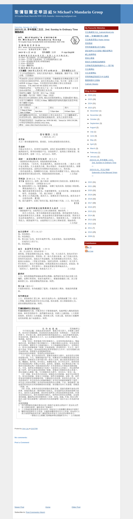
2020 (90, 190)
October (93, 119)
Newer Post (19, 507)
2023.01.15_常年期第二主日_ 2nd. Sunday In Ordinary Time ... (103, 163)
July (92, 132)
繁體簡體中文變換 (92, 80)
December (94, 111)
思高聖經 (88, 43)
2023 (90, 108)
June (92, 136)
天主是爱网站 (90, 73)
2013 (90, 220)
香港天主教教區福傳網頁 (95, 62)
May (92, 140)
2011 (90, 228)
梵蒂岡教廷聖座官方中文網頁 (97, 77)
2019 (90, 195)
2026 (90, 95)
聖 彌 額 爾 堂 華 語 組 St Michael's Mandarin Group (59, 12)
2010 (90, 232)
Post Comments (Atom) (35, 512)
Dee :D (88, 247)
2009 (90, 236)
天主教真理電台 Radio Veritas (97, 40)
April (92, 144)
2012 (90, 224)
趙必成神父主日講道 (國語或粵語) (99, 51)
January (93, 157)
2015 (90, 211)
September (95, 123)
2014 (90, 215)
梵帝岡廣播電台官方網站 (95, 47)
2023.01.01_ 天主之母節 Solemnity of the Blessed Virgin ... (103, 172)
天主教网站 (89, 69)
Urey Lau (89, 251)
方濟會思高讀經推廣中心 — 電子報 (99, 65)
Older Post (76, 507)
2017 (90, 203)
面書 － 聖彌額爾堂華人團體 (96, 36)
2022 (90, 182)
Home (48, 507)
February (94, 152)
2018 (90, 199)
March (93, 148)
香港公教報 (89, 58)
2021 (90, 186)
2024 (90, 103)
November (94, 115)
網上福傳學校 (90, 54)
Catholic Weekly (91, 84)
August (93, 127)
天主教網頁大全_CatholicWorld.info (99, 32)
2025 (90, 99)
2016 (90, 207)
